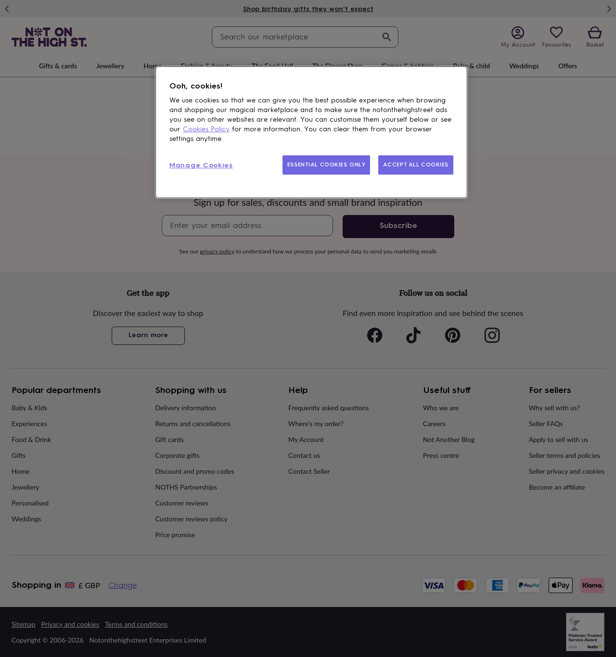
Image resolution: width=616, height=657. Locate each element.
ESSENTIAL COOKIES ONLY (326, 164)
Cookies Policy (206, 129)
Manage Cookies (201, 165)
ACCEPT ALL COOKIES (416, 164)
